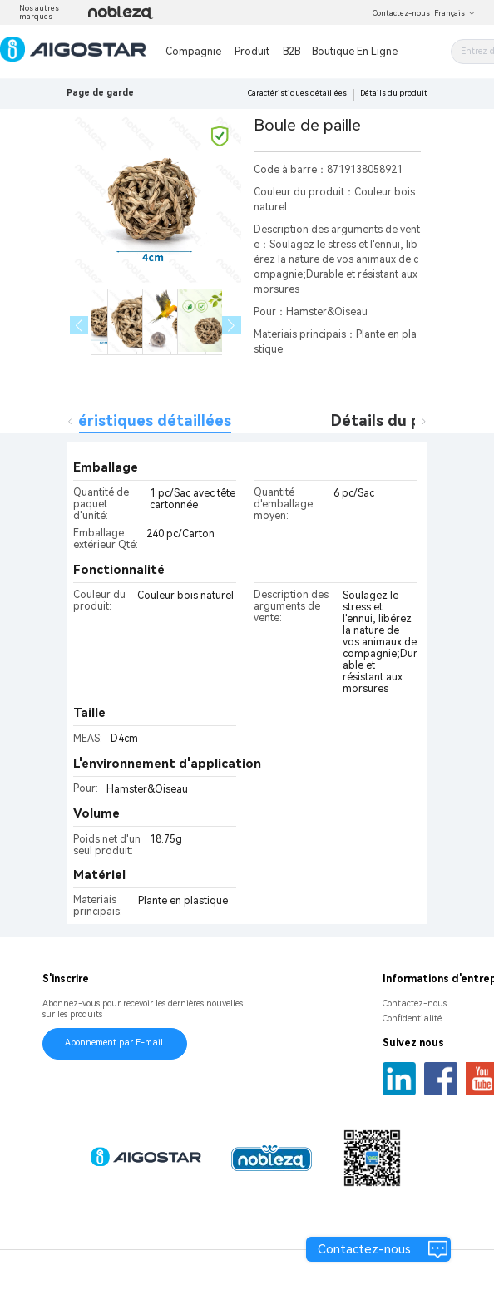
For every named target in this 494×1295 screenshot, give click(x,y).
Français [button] (455, 13)
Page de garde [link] (100, 92)
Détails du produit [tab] (398, 420)
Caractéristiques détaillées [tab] (130, 420)
